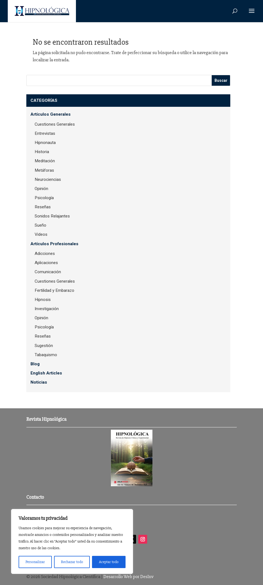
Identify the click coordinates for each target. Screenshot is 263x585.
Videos (41, 234)
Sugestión (44, 345)
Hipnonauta (45, 142)
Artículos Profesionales (54, 243)
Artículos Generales (50, 114)
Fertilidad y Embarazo (54, 290)
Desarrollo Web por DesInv (128, 576)
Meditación (45, 160)
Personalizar (35, 561)
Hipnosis (43, 299)
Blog (35, 363)
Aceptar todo (109, 561)
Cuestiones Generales (55, 124)
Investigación (47, 308)
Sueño (40, 225)
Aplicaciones (46, 262)
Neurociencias (48, 179)
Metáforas (44, 170)
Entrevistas (45, 133)
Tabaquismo (46, 354)
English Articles (46, 373)
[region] (72, 541)
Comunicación (48, 271)
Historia (42, 151)
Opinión (41, 188)
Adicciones (45, 253)
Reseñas (43, 206)
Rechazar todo (72, 561)
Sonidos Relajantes (52, 216)
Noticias (38, 382)
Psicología (44, 197)
